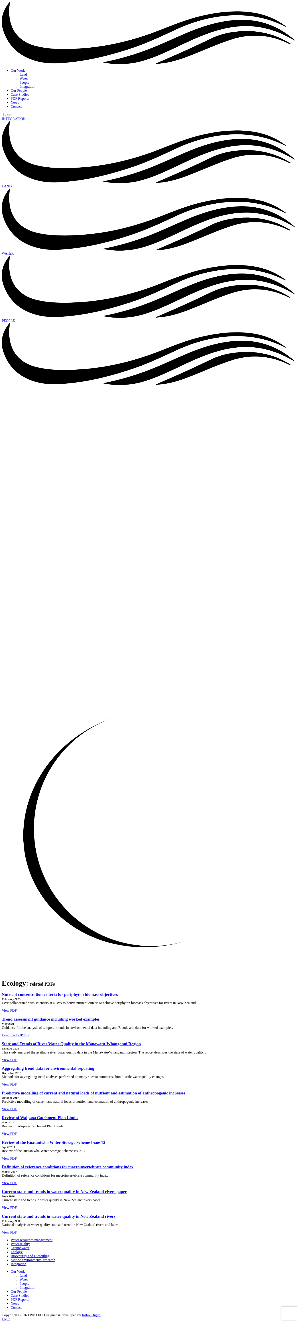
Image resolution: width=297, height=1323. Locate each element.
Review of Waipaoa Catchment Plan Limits (40, 1117)
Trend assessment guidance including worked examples (51, 1019)
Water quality (20, 1244)
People (24, 82)
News (15, 102)
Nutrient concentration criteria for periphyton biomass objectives (60, 994)
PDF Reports (20, 98)
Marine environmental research (33, 1260)
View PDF (9, 1010)
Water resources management (32, 1240)
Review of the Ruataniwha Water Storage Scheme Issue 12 (53, 1142)
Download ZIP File (15, 1035)
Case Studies (20, 94)
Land (23, 74)
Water (24, 78)
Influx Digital (92, 1315)
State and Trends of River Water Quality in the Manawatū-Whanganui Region (71, 1043)
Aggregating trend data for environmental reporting (48, 1068)
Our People (19, 90)
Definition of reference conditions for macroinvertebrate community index (67, 1167)
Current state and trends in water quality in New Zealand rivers (58, 1216)
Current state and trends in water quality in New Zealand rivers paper (64, 1191)
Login (6, 1319)
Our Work (18, 70)
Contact (16, 106)
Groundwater (20, 1248)
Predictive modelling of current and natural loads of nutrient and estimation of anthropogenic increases (93, 1093)
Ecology (16, 1252)
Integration (27, 86)
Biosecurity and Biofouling (30, 1256)
